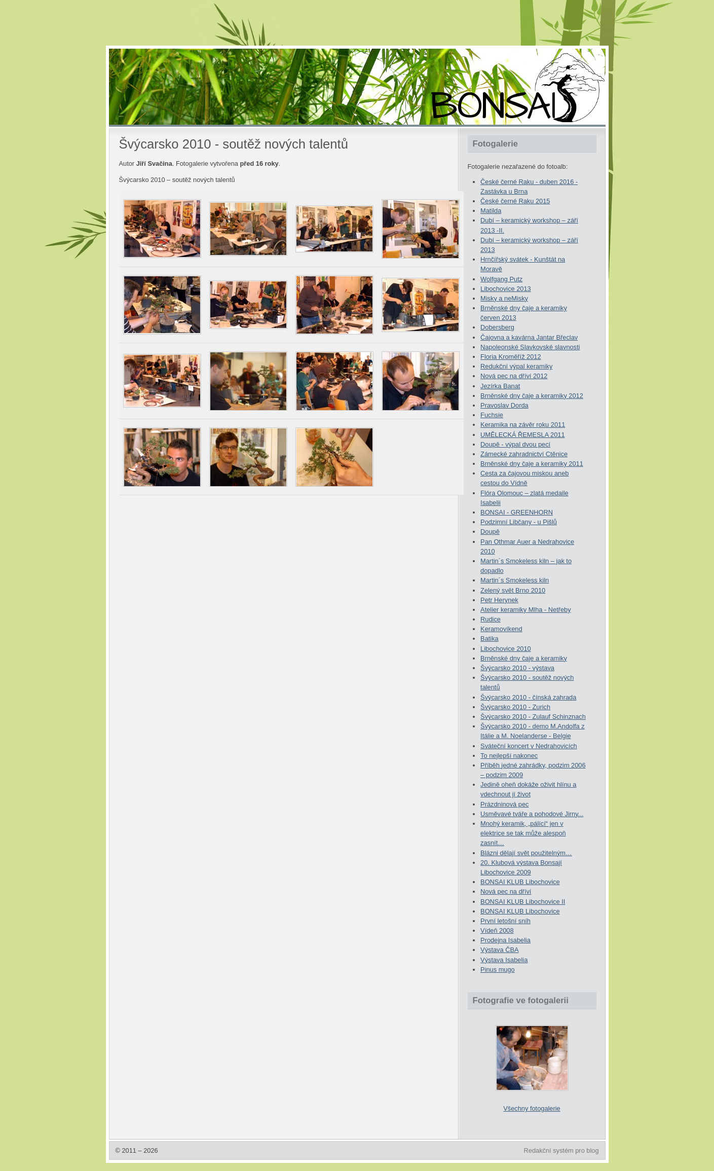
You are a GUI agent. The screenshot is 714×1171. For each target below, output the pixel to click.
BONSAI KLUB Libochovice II (522, 901)
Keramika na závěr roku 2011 (522, 424)
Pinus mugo (497, 969)
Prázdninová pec (504, 804)
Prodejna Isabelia (505, 940)
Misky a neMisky (504, 298)
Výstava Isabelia (504, 960)
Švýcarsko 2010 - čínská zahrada (528, 697)
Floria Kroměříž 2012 (510, 356)
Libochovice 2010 (505, 648)
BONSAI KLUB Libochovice (519, 882)
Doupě (490, 531)
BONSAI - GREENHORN (516, 512)
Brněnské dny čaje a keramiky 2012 (531, 395)
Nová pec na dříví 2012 (513, 376)
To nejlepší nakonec (509, 755)
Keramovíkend (501, 629)
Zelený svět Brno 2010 (512, 590)
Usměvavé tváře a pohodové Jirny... (531, 814)
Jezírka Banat (500, 386)
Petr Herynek (499, 600)
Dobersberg (497, 327)
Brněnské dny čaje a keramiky (523, 658)
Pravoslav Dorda (504, 405)
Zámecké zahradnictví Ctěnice (524, 454)
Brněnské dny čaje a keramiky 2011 (531, 463)
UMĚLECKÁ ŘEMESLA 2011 (522, 434)
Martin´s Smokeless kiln (514, 580)
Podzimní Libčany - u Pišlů (518, 522)
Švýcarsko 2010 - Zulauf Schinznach (533, 716)
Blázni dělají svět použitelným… (526, 853)
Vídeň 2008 (496, 930)
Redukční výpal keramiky (516, 366)
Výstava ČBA (499, 950)
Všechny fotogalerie (531, 1108)
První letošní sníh (505, 921)
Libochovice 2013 (505, 288)
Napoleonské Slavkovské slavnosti (530, 347)
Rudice (490, 619)
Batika (489, 638)
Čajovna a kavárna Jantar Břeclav (529, 337)
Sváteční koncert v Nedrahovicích (528, 746)
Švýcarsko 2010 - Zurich (515, 707)
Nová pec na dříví (505, 891)
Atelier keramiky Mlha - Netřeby (525, 609)
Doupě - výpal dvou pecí (515, 444)
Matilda (490, 210)
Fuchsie (491, 415)
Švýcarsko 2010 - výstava (517, 668)
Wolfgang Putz (501, 279)
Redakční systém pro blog (561, 1150)
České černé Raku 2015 (515, 201)
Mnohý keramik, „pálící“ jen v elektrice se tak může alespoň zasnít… (523, 833)
